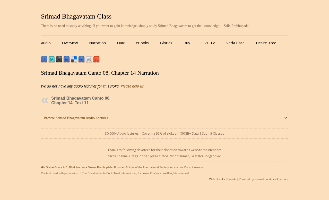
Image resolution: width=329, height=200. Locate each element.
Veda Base (235, 42)
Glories (166, 42)
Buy (187, 42)
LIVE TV (208, 42)
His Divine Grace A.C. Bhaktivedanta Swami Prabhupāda (76, 167)
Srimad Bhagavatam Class (76, 16)
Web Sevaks (217, 179)
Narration (97, 42)
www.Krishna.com (154, 173)
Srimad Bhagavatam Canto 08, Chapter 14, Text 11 (80, 100)
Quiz (121, 42)
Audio (46, 42)
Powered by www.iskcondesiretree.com (263, 179)
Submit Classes (213, 133)
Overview (70, 42)
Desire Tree (266, 42)
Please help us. (133, 86)
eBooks (142, 42)
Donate (231, 179)
